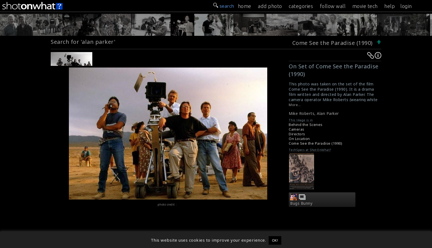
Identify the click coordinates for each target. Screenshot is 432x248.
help (389, 6)
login (406, 6)
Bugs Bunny (301, 203)
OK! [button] (275, 240)
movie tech (365, 6)
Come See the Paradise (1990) (332, 43)
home (244, 6)
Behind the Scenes (306, 124)
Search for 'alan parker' (83, 41)
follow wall (333, 6)
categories (301, 6)
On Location (299, 138)
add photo (270, 6)
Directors (297, 134)
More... (295, 105)
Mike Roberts (301, 113)
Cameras (296, 129)
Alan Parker (328, 113)
